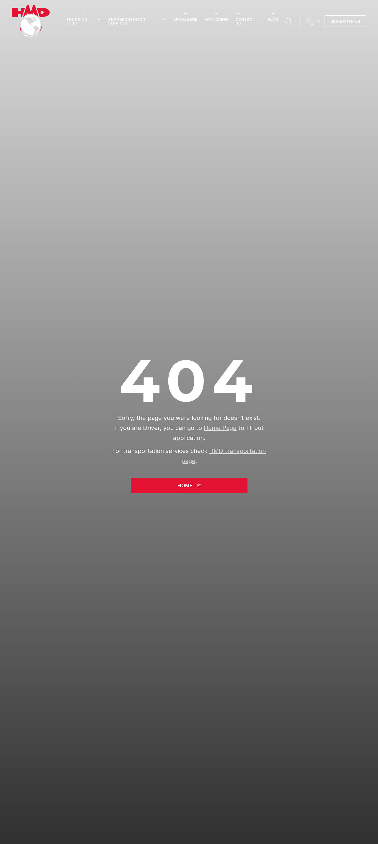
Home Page (220, 427)
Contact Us (245, 21)
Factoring (216, 19)
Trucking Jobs (83, 21)
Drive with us (345, 21)
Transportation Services (137, 21)
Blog (273, 19)
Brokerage (185, 19)
